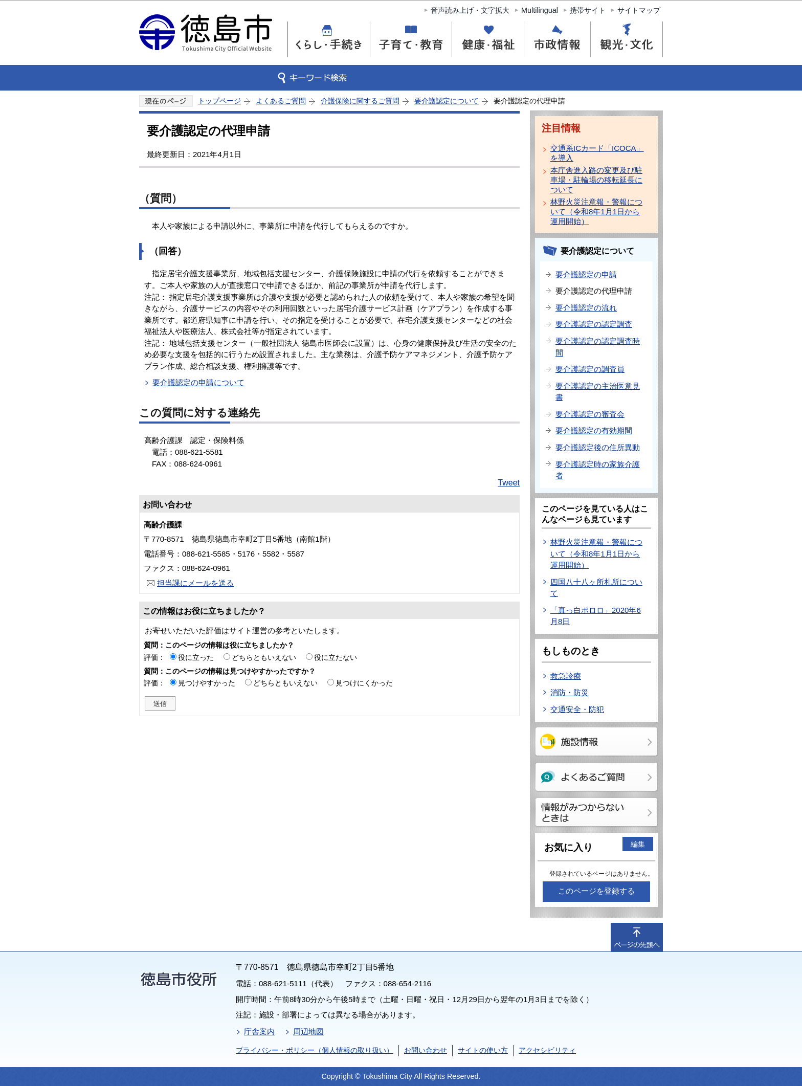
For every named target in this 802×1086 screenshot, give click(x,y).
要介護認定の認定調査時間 (597, 347)
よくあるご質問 (281, 101)
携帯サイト (588, 10)
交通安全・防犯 (577, 709)
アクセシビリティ (547, 1050)
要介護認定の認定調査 (593, 324)
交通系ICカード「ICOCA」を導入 (597, 153)
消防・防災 (569, 692)
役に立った (196, 657)
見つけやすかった (206, 683)
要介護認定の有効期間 (593, 430)
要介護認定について (446, 101)
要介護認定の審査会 (590, 414)
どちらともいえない (264, 657)
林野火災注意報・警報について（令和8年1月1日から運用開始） (596, 211)
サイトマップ (638, 10)
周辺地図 (308, 1031)
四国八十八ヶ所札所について (596, 588)
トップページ (219, 101)
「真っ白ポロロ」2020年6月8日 (595, 616)
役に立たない (335, 657)
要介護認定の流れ (586, 307)
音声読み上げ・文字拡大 (470, 10)
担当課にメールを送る (195, 583)
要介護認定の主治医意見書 (597, 392)
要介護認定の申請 (586, 274)
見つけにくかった (364, 683)
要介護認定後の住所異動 (597, 447)
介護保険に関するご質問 (360, 101)
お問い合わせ (425, 1050)
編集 (638, 844)
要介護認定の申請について (198, 382)
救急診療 (565, 676)
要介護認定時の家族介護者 (597, 470)
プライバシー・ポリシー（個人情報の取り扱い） (314, 1050)
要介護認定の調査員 (590, 369)
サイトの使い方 (483, 1050)
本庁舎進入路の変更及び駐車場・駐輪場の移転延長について (596, 180)
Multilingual (539, 10)
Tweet (509, 482)
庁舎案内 (259, 1031)
